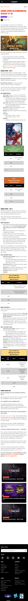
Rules (2, 570)
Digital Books (4, 567)
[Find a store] (25, 550)
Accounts (17, 566)
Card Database (4, 587)
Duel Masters (18, 582)
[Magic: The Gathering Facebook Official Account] (2, 557)
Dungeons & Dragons (20, 580)
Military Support (4, 572)
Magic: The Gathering (6, 580)
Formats (3, 569)
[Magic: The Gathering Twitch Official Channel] (13, 557)
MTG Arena (6, 6)
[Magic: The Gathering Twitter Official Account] (7, 557)
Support (17, 569)
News (2, 6)
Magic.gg (3, 584)
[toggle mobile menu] (2, 1)
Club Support (4, 566)
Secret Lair (3, 588)
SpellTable (3, 590)
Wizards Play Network (20, 570)
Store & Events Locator (6, 585)
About (16, 564)
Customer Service (9, 416)
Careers (16, 567)
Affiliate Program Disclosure (19, 573)
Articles (2, 564)
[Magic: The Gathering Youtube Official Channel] (18, 557)
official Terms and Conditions (12, 66)
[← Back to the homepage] (14, 1)
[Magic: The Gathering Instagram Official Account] (23, 557)
